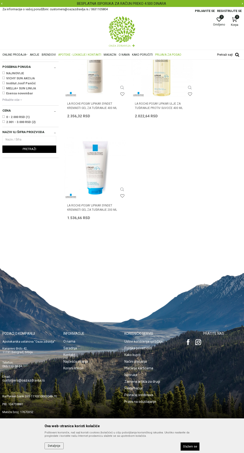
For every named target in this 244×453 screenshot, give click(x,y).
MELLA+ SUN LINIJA (21, 148)
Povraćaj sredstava (138, 379)
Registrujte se (229, 11)
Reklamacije (133, 372)
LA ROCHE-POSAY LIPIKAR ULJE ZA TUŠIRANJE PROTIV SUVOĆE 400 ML (152, 159)
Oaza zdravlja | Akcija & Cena (21, 63)
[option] (122, 3)
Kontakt (69, 339)
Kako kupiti (132, 339)
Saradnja (70, 332)
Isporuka (130, 359)
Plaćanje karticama (138, 352)
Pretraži (29, 208)
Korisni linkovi (73, 352)
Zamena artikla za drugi (142, 365)
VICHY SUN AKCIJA (20, 138)
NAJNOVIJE (15, 133)
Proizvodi (51, 63)
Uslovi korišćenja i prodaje (143, 325)
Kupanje (9, 85)
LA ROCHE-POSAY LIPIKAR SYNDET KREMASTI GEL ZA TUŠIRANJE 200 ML (211, 161)
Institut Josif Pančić (21, 143)
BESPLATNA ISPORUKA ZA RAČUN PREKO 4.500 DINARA (121, 3)
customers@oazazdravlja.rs (23, 364)
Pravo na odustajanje (140, 386)
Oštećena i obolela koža (76, 63)
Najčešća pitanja (75, 345)
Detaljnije (54, 446)
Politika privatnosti (138, 332)
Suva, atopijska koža (108, 63)
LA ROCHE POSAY (19, 116)
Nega (8, 90)
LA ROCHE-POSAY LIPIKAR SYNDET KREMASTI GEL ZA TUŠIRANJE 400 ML (89, 161)
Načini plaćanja (135, 345)
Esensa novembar (19, 153)
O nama (69, 325)
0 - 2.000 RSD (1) (18, 176)
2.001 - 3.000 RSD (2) (21, 181)
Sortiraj (209, 70)
